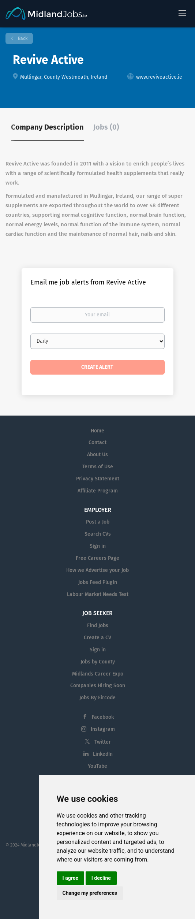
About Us (97, 454)
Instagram (103, 729)
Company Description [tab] (47, 127)
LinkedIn (103, 754)
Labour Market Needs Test (97, 594)
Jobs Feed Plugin (97, 582)
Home (97, 431)
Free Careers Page (97, 558)
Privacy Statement (97, 479)
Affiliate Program (98, 491)
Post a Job (97, 522)
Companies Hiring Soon (97, 685)
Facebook (103, 717)
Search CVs (98, 534)
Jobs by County (97, 662)
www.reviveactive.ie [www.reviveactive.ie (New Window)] (159, 77)
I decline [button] (101, 878)
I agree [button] (70, 878)
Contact (97, 442)
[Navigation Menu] (182, 12)
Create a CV (97, 638)
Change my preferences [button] (90, 893)
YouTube (97, 766)
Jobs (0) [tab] (106, 127)
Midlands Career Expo (97, 674)
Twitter (102, 742)
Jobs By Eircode (97, 698)
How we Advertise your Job (97, 570)
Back (22, 38)
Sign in (98, 546)
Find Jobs (97, 625)
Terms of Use (97, 467)
